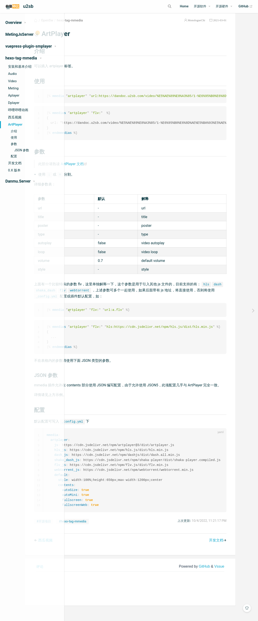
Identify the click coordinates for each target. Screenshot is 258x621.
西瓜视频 (14, 117)
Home (184, 6)
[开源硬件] (224, 6)
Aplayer (13, 95)
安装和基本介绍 (20, 67)
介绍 (14, 131)
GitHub (246, 6)
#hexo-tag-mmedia (114, 537)
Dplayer (13, 103)
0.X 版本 (14, 170)
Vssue (239, 582)
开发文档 (14, 163)
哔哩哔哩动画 (18, 110)
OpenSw (89, 25)
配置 (14, 156)
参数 (14, 144)
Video (12, 81)
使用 (14, 137)
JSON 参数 (21, 150)
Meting (13, 88)
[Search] (153, 6)
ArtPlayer (15, 124)
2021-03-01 (239, 25)
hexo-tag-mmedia (112, 25)
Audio (12, 74)
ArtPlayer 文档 (116, 170)
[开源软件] (202, 6)
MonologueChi (216, 25)
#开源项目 (86, 537)
